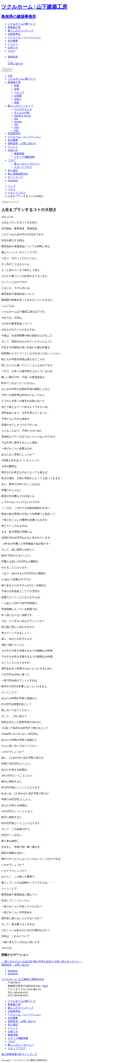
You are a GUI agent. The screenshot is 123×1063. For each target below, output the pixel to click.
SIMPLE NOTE (22, 115)
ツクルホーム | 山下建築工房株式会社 (22, 979)
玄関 (16, 89)
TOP (10, 75)
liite (16, 118)
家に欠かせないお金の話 (17, 961)
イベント (13, 44)
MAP (45, 986)
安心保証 (13, 170)
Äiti (16, 124)
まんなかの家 (21, 112)
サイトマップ (15, 177)
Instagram (13, 180)
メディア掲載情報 (24, 157)
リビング (19, 92)
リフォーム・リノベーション (24, 37)
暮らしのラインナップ (20, 30)
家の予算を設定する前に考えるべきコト (58, 961)
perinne (18, 121)
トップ (11, 186)
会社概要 (13, 40)
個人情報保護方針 (18, 173)
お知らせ (13, 47)
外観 (16, 85)
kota (16, 130)
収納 (16, 102)
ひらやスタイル (23, 109)
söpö (16, 127)
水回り (18, 99)
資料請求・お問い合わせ (22, 143)
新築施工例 (14, 27)
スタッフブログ (23, 167)
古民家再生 (14, 34)
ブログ (11, 51)
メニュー (7, 70)
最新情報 (19, 153)
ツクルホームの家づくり (22, 24)
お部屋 (18, 95)
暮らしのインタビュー (27, 163)
